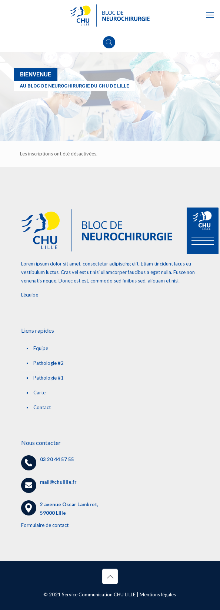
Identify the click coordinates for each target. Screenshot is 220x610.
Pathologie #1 (48, 378)
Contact (42, 407)
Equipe (40, 348)
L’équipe (29, 295)
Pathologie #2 (48, 363)
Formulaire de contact (45, 525)
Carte (39, 392)
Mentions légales (158, 594)
